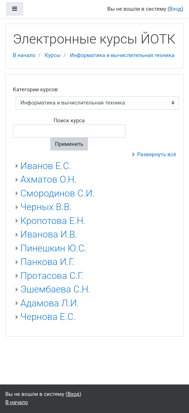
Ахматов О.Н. (48, 179)
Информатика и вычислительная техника (122, 55)
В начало (24, 55)
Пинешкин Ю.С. (53, 248)
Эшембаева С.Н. (55, 289)
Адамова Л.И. (49, 303)
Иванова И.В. (48, 234)
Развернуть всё (156, 154)
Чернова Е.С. (48, 316)
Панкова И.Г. (47, 261)
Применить (69, 144)
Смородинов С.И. (57, 193)
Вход (175, 9)
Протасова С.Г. (51, 275)
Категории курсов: (36, 89)
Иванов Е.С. (45, 165)
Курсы (52, 55)
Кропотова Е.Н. (53, 220)
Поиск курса (69, 120)
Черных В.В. (46, 207)
